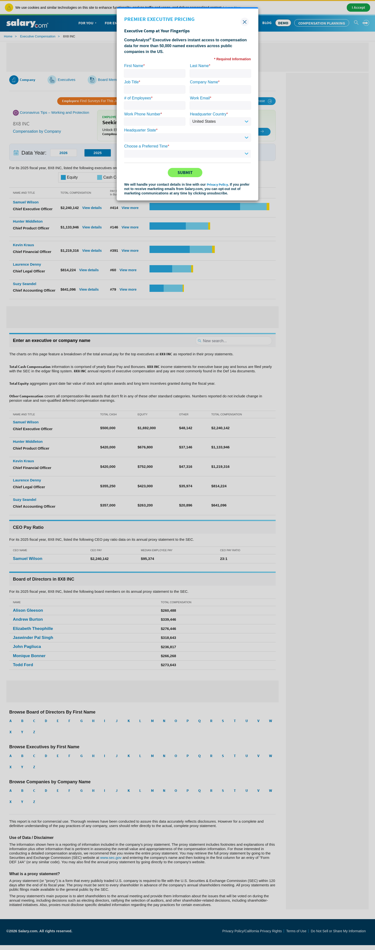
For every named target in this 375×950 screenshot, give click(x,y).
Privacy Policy (217, 184)
